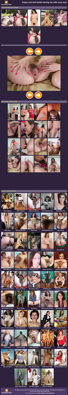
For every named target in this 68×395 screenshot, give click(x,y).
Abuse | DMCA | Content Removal (45, 393)
